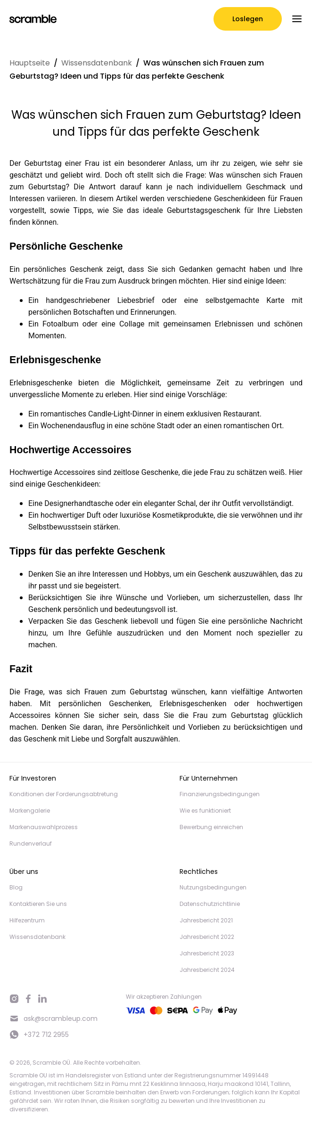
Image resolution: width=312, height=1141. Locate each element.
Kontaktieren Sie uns (38, 904)
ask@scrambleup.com (53, 1019)
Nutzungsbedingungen (213, 887)
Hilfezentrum (27, 920)
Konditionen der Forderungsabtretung (63, 794)
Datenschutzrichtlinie (210, 904)
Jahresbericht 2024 (207, 970)
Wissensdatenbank (96, 62)
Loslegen (247, 19)
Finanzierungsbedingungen (220, 794)
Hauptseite (29, 62)
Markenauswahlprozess (43, 827)
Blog (16, 887)
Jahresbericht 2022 (207, 937)
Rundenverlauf (30, 843)
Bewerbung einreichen (211, 827)
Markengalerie (29, 811)
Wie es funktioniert (205, 811)
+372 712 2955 (39, 1034)
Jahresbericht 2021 (206, 920)
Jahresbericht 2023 (207, 953)
